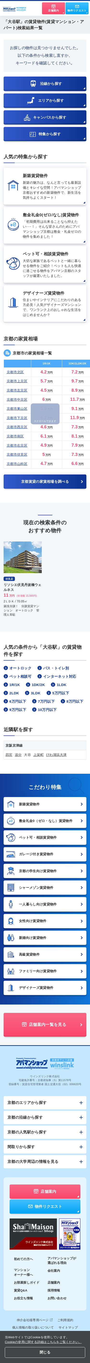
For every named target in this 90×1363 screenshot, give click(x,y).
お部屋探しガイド (27, 1282)
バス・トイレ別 (53, 668)
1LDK (58, 684)
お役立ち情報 (23, 1298)
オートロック (17, 668)
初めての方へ (23, 1259)
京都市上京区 (17, 381)
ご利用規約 (65, 1320)
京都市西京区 (17, 427)
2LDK (11, 693)
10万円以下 (44, 709)
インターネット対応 (56, 676)
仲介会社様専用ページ (35, 1320)
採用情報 (54, 1290)
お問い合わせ (57, 1298)
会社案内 (54, 1270)
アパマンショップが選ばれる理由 (62, 1261)
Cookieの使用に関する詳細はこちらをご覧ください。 (43, 1342)
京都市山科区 (17, 464)
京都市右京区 (17, 445)
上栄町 (38, 755)
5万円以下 (58, 693)
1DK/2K (35, 684)
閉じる (45, 1352)
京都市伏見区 (17, 454)
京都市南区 (15, 436)
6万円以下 (15, 701)
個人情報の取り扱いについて (33, 1327)
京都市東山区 (17, 409)
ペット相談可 (17, 676)
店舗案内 (54, 1282)
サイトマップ (68, 1327)
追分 (18, 755)
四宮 (9, 755)
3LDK (32, 693)
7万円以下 (43, 701)
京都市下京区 (17, 418)
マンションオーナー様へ (23, 1272)
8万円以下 (72, 701)
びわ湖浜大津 (56, 755)
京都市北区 (15, 372)
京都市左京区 (17, 390)
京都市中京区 (17, 399)
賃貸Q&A (21, 1290)
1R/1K (12, 684)
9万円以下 (15, 709)
